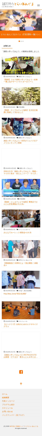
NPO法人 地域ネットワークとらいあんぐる (24, 426)
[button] (3, 24)
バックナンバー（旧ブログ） (13, 415)
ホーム (4, 394)
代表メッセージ (8, 401)
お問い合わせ (7, 411)
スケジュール (7, 408)
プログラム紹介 (8, 405)
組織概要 (5, 397)
